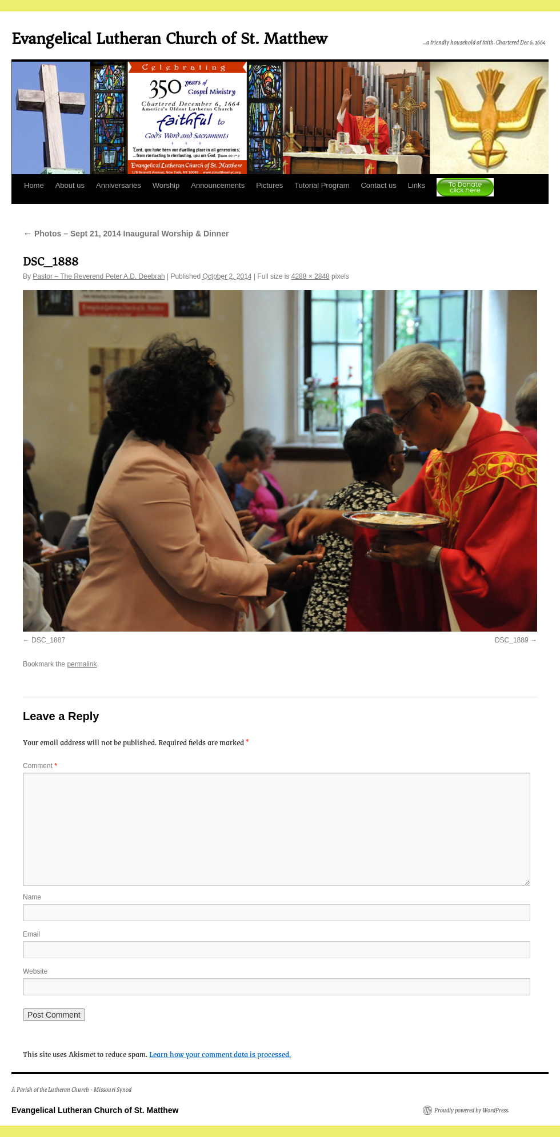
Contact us (378, 185)
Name (32, 897)
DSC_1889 (512, 640)
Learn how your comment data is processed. (220, 1053)
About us (70, 185)
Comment (40, 766)
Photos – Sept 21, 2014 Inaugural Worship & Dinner (126, 233)
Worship (166, 185)
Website (35, 971)
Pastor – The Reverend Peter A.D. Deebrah (99, 276)
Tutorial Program (321, 185)
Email (31, 934)
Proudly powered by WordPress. (471, 1110)
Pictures (269, 185)
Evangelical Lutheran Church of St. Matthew (169, 38)
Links (416, 185)
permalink (82, 664)
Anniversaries (118, 185)
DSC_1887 (48, 640)
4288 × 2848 (310, 276)
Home (34, 185)
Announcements (218, 185)
